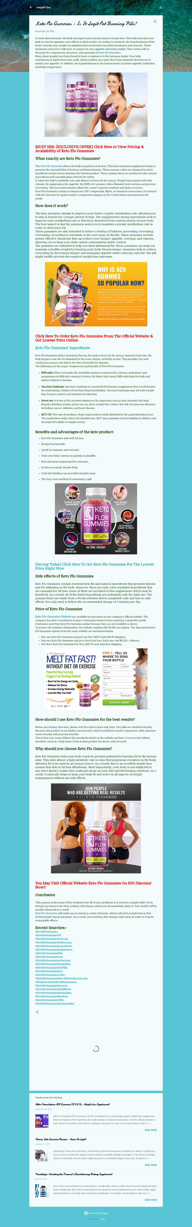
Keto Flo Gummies (109, 52)
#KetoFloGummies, (46, 931)
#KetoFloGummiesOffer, (49, 1000)
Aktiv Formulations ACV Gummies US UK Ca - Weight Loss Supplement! (72, 1104)
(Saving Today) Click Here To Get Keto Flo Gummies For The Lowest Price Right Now (94, 566)
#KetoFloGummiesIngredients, (53, 946)
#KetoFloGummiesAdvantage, (53, 960)
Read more (151, 1130)
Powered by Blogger (96, 1213)
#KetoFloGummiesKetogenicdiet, (55, 1003)
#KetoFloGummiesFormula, (51, 939)
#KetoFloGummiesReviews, (51, 985)
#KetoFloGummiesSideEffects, (53, 989)
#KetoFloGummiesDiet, (49, 971)
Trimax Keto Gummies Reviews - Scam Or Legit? (60, 1139)
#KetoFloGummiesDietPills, (51, 967)
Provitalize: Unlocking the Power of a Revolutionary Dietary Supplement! (73, 1174)
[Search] (161, 8)
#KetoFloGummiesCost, (49, 957)
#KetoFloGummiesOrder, (50, 975)
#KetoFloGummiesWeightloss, (53, 964)
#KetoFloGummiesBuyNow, (51, 996)
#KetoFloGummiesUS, (48, 935)
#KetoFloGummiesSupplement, (54, 949)
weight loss (43, 7)
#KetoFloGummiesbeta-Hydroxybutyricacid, (61, 978)
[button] (155, 22)
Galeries (103, 1219)
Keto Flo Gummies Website (53, 616)
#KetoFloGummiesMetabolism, (53, 993)
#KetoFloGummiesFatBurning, (53, 942)
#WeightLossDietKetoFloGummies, (56, 982)
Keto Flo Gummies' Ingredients (62, 348)
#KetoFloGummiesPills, (49, 953)
